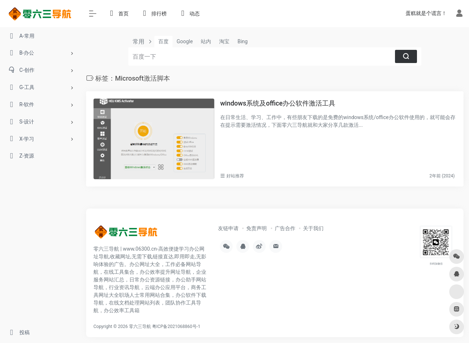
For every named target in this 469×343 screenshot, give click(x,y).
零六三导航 (140, 326)
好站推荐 (235, 175)
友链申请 (228, 228)
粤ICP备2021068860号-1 (176, 326)
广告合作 (285, 228)
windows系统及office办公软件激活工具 (277, 103)
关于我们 (313, 228)
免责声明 (256, 228)
